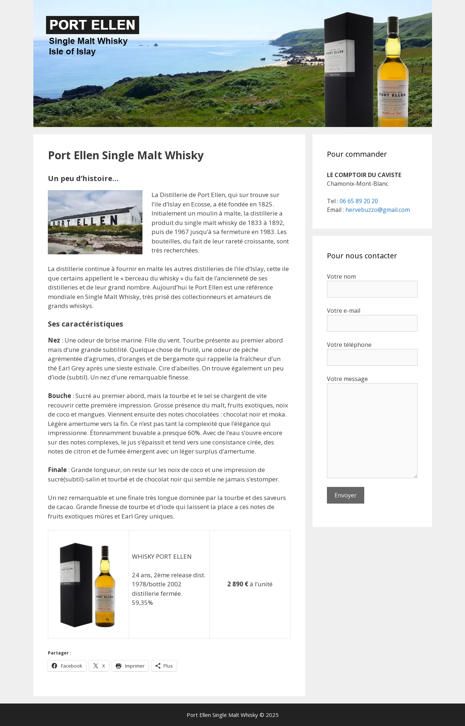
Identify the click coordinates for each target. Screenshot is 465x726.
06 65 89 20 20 (359, 201)
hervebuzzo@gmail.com (377, 210)
